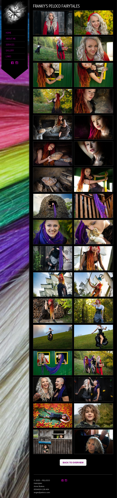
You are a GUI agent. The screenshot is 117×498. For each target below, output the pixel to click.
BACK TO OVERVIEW (73, 462)
